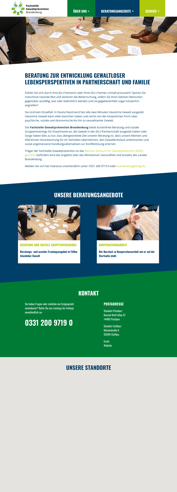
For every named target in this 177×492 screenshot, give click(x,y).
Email (106, 341)
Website (108, 345)
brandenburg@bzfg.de (131, 166)
